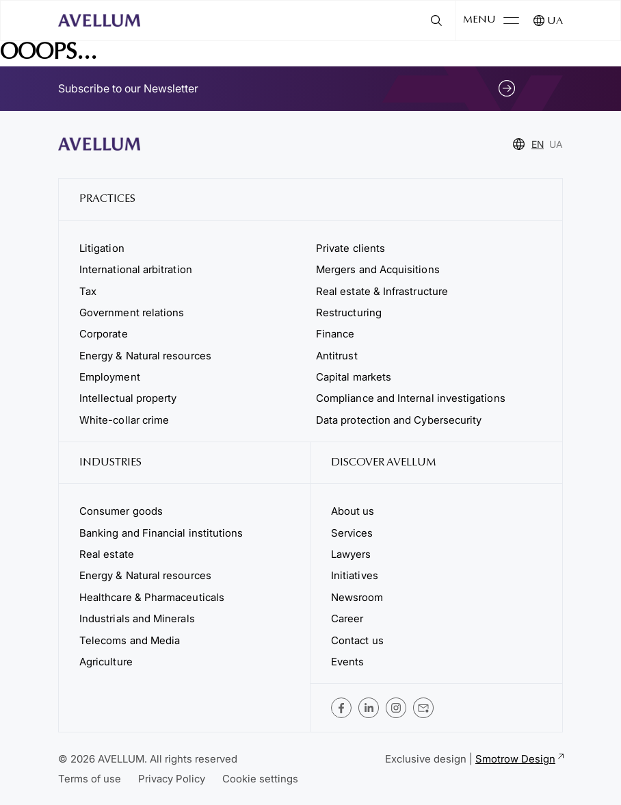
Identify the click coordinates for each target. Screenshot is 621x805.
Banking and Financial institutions (161, 532)
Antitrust (337, 355)
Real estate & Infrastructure (382, 291)
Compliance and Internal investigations (410, 398)
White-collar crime (124, 419)
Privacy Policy (171, 778)
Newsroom (357, 597)
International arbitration (135, 269)
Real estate (106, 554)
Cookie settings (260, 778)
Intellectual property (127, 398)
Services (352, 532)
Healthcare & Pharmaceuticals (151, 597)
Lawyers (351, 554)
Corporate (103, 333)
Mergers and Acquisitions (378, 269)
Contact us (357, 640)
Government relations (131, 312)
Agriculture (106, 661)
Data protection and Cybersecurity (398, 419)
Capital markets (353, 376)
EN (537, 144)
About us (353, 511)
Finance (335, 333)
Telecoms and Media (129, 640)
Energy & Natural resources (145, 355)
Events (347, 661)
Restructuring (349, 312)
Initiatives (354, 575)
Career (347, 618)
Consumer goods (121, 511)
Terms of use (89, 778)
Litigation (101, 248)
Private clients (350, 248)
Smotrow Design (519, 759)
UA (555, 21)
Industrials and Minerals (137, 618)
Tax (87, 291)
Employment (109, 376)
